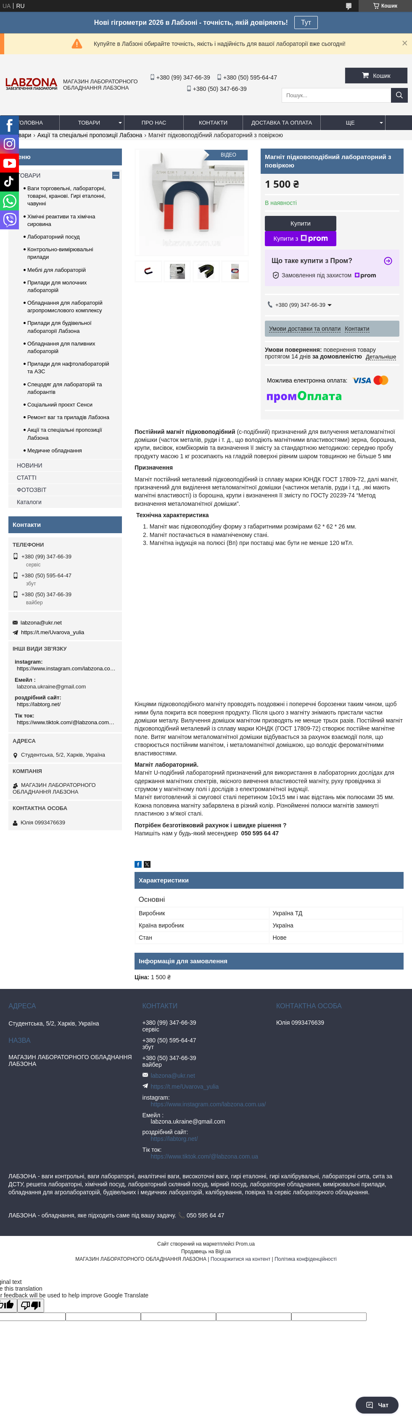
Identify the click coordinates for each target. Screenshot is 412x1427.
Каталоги (29, 502)
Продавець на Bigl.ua (206, 1251)
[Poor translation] (30, 1306)
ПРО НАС (154, 123)
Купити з (300, 238)
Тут (306, 22)
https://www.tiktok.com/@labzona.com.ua (66, 722)
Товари (21, 135)
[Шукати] (399, 95)
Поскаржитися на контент (240, 1259)
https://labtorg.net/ (39, 704)
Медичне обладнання (54, 450)
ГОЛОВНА (30, 123)
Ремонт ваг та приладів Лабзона (68, 417)
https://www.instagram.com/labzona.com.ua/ (66, 668)
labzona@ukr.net (41, 622)
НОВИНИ (29, 465)
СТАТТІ (27, 477)
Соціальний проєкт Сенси (59, 404)
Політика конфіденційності (306, 1259)
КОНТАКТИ (213, 123)
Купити (301, 223)
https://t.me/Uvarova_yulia (52, 632)
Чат (377, 1405)
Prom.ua (245, 1244)
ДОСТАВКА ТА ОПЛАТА (281, 123)
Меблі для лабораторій (56, 270)
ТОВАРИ (89, 123)
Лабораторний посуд (53, 237)
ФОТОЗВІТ (32, 489)
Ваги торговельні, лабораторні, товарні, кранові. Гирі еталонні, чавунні (66, 196)
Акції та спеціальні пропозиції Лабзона (90, 135)
